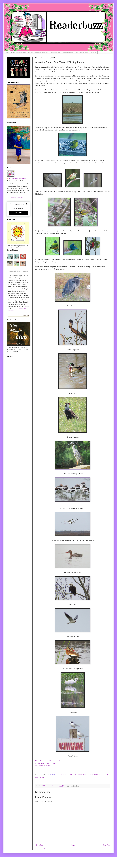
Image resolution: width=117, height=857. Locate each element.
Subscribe (18, 213)
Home (7, 52)
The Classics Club (55, 52)
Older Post (106, 845)
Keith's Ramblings (82, 774)
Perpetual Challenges (68, 52)
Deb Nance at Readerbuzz (17, 179)
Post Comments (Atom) (51, 849)
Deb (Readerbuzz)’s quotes (18, 271)
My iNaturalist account (43, 766)
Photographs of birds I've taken (45, 763)
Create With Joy (90, 774)
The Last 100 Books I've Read (18, 52)
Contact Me (93, 52)
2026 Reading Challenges (81, 52)
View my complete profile (15, 198)
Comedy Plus (61, 774)
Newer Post (39, 845)
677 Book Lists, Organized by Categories (38, 52)
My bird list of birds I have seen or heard (49, 761)
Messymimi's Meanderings (71, 774)
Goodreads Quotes (26, 315)
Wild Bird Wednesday (99, 774)
